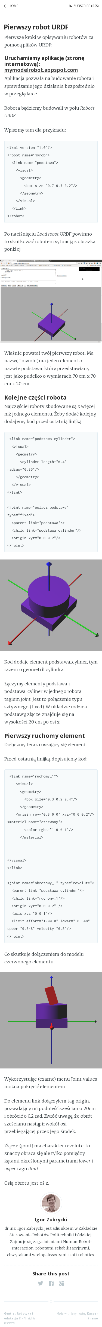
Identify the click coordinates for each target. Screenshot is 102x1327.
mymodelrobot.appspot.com (41, 69)
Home (13, 6)
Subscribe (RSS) (86, 6)
